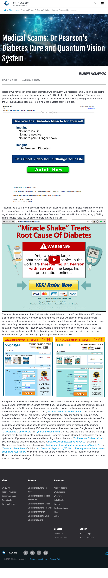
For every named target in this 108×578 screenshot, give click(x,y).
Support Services (87, 537)
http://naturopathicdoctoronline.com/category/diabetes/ (72, 445)
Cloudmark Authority (36, 511)
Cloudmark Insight (35, 519)
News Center (7, 499)
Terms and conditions (38, 559)
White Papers (59, 491)
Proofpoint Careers (9, 491)
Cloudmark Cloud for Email (38, 515)
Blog (11, 10)
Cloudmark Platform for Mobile (37, 489)
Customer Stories (61, 508)
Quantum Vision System (48, 432)
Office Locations (60, 537)
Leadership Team (9, 495)
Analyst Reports (60, 487)
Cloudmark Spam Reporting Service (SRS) (39, 497)
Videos (57, 516)
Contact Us (58, 533)
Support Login (85, 533)
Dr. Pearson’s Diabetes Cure (17, 432)
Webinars (58, 495)
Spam (18, 10)
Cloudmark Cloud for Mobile (39, 503)
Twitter (32, 552)
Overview (6, 487)
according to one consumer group (64, 411)
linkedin (39, 552)
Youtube (45, 552)
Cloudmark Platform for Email (40, 507)
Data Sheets (59, 499)
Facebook (25, 552)
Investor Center (8, 504)
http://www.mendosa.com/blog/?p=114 (67, 442)
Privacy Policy (55, 559)
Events (57, 504)
